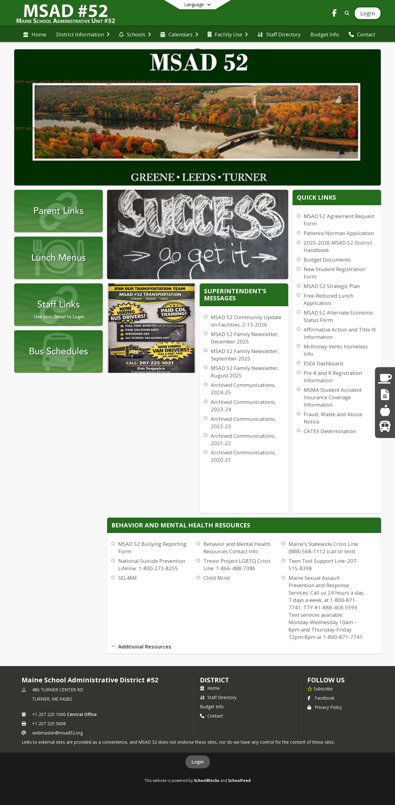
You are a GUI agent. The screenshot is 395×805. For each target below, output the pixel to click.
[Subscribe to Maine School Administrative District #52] (320, 688)
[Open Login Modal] (367, 13)
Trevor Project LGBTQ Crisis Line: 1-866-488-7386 (237, 564)
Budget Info (212, 706)
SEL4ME (127, 577)
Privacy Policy (324, 707)
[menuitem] (34, 34)
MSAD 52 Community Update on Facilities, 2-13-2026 (246, 321)
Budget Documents (327, 259)
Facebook (321, 698)
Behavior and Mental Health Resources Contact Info (236, 547)
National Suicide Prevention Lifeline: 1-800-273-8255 (151, 564)
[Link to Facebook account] (334, 14)
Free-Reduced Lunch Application (328, 299)
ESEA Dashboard (323, 363)
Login (198, 762)
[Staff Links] (385, 394)
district (214, 680)
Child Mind (216, 577)
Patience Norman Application (339, 233)
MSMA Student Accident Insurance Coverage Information (333, 397)
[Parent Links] (385, 378)
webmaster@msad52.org (57, 733)
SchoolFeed (239, 780)
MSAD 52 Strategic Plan (332, 286)
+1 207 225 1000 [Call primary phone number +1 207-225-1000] (49, 714)
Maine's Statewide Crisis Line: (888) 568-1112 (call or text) (324, 547)
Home (210, 688)
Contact (211, 716)
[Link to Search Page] (345, 13)
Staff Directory (218, 697)
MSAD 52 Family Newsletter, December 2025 (245, 338)
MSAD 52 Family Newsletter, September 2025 (245, 355)
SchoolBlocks (206, 780)
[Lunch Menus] (385, 410)
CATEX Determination (330, 431)
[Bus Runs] (385, 426)
